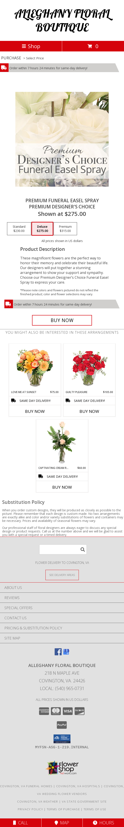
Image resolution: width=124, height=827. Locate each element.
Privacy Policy (30, 809)
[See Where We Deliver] (62, 575)
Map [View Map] (62, 823)
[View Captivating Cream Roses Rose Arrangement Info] (62, 443)
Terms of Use (95, 809)
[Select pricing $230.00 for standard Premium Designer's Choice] (19, 228)
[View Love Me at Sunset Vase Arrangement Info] (34, 367)
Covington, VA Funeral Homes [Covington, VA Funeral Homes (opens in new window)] (26, 786)
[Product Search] (63, 549)
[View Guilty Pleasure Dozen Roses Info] (89, 367)
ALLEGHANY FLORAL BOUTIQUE (62, 20)
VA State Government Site (84, 801)
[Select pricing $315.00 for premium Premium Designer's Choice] (65, 228)
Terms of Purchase (63, 809)
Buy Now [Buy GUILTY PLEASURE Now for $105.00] (89, 411)
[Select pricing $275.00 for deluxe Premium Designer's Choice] (42, 228)
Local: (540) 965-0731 (62, 688)
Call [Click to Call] (20, 823)
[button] (62, 738)
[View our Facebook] (58, 653)
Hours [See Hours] (103, 823)
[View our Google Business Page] (66, 653)
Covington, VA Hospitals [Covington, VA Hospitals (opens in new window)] (78, 786)
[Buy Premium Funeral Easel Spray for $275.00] (62, 320)
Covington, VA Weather (37, 801)
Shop (31, 46)
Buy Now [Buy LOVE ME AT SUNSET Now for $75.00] (35, 411)
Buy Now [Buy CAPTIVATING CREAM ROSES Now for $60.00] (62, 487)
